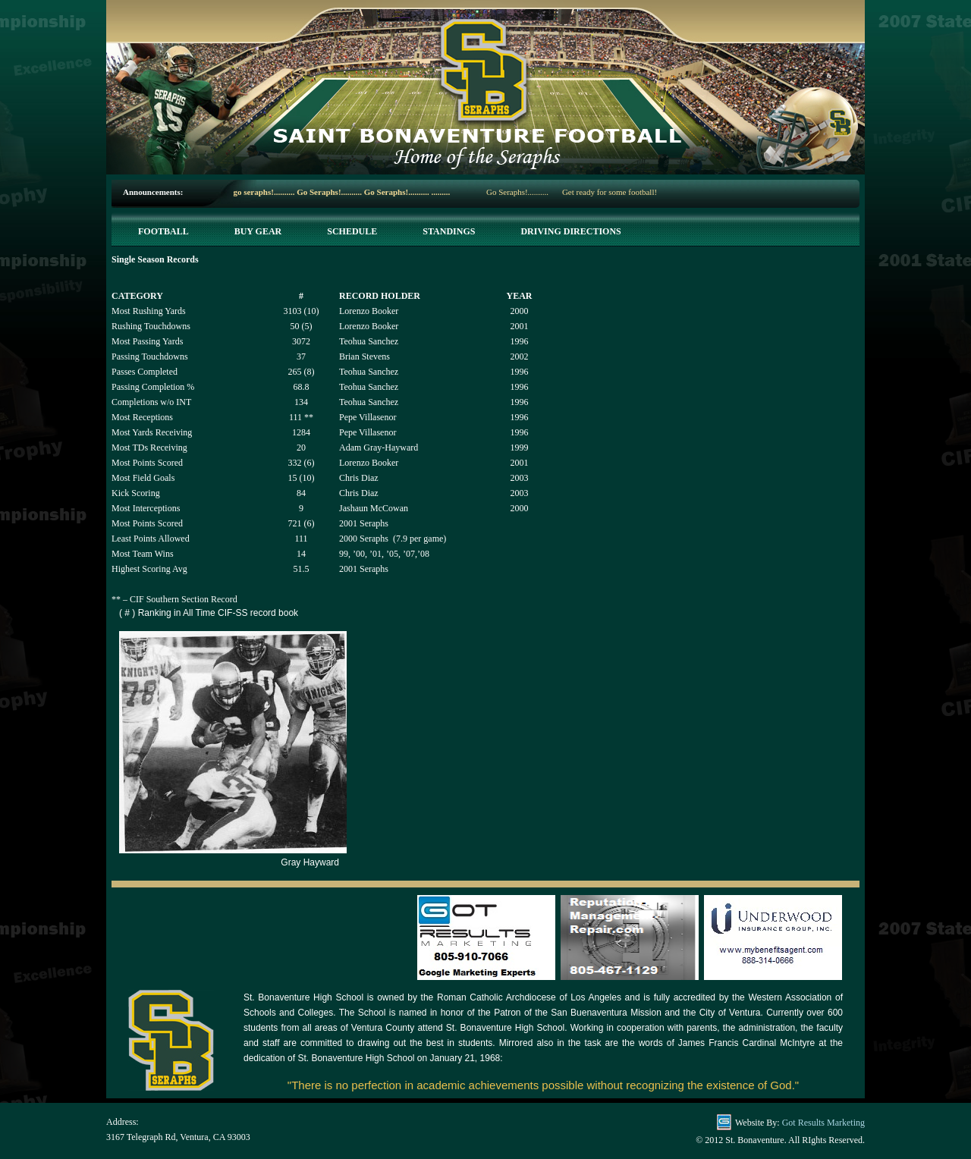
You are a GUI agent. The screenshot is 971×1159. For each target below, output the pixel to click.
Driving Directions (570, 231)
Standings (449, 231)
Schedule (352, 231)
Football (163, 231)
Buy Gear (258, 231)
